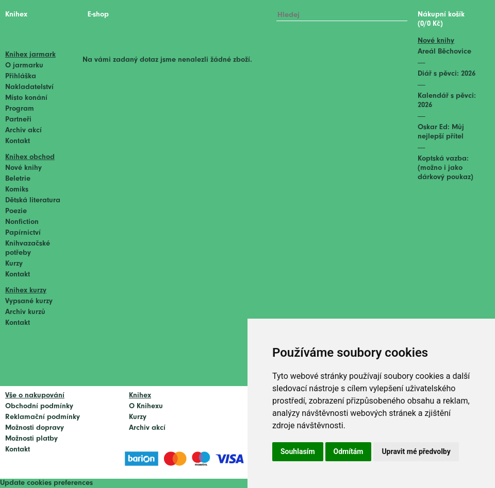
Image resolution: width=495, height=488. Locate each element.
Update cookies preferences (46, 483)
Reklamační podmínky (42, 417)
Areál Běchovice (444, 51)
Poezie (16, 211)
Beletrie (17, 179)
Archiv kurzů (25, 312)
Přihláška (20, 76)
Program (19, 109)
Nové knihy (23, 168)
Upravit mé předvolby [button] (416, 451)
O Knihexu (146, 406)
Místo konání (26, 98)
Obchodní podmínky (39, 406)
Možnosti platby (31, 438)
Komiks (16, 189)
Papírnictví (23, 233)
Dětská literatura (32, 200)
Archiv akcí (23, 130)
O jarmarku (24, 65)
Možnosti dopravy (34, 428)
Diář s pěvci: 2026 (446, 74)
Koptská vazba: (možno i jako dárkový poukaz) (445, 168)
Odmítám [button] (349, 451)
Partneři (18, 119)
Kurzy (14, 263)
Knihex (16, 14)
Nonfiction (22, 222)
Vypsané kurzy (29, 301)
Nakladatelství (29, 87)
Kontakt (17, 141)
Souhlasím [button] (297, 451)
